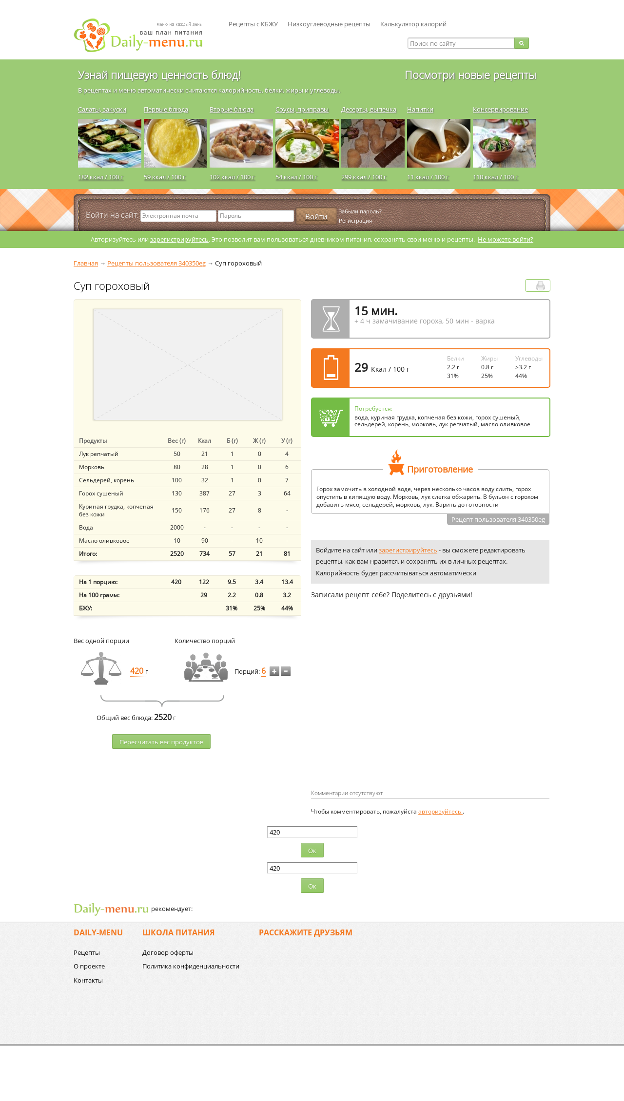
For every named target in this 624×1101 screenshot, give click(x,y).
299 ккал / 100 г (364, 176)
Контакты (88, 980)
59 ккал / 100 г (165, 176)
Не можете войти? (505, 239)
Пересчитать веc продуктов (161, 742)
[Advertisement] (393, 710)
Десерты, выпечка (368, 109)
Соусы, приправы (302, 109)
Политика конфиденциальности (190, 966)
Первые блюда (166, 109)
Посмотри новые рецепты (470, 74)
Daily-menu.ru (144, 35)
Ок (312, 850)
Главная (86, 263)
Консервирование (500, 109)
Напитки (420, 109)
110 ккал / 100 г (495, 176)
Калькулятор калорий (413, 23)
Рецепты (87, 952)
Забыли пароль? (360, 211)
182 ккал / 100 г (100, 176)
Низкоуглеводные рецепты (329, 23)
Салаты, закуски (102, 109)
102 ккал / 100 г (232, 176)
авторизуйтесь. (440, 811)
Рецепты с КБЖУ (253, 23)
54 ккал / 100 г (296, 176)
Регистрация (355, 220)
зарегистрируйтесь (179, 239)
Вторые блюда (232, 109)
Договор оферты (168, 952)
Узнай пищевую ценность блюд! (159, 74)
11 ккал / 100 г (428, 176)
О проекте (89, 966)
